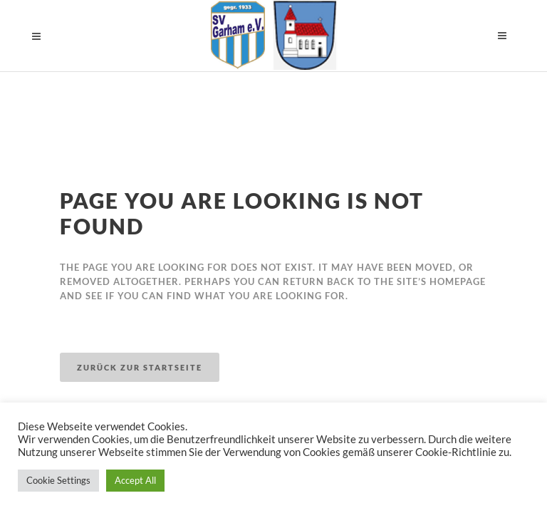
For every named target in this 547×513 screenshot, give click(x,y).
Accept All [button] (135, 480)
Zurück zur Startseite (139, 367)
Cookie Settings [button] (58, 480)
